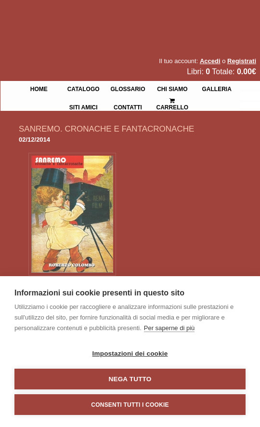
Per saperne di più (169, 328)
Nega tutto (130, 379)
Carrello (172, 100)
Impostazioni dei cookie (130, 353)
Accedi (210, 61)
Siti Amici (83, 106)
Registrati (241, 61)
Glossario (127, 88)
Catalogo (83, 88)
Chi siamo (172, 88)
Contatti (128, 106)
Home (39, 88)
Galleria (217, 88)
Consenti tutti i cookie (130, 404)
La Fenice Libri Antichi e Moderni (84, 14)
